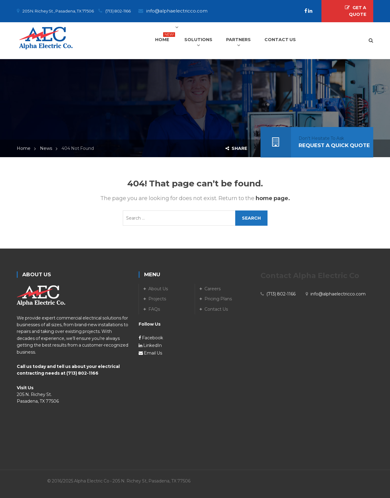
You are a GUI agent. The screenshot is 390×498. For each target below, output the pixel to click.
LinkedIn (150, 345)
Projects (157, 299)
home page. (273, 198)
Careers (212, 288)
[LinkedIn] (310, 11)
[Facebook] (306, 11)
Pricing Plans (218, 299)
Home (23, 148)
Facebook (151, 338)
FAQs (154, 309)
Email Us (150, 353)
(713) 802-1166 (82, 373)
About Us (158, 288)
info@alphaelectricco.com (176, 11)
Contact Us (216, 309)
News (46, 148)
